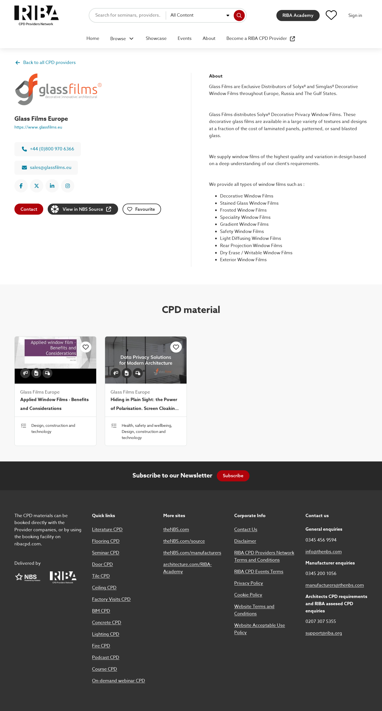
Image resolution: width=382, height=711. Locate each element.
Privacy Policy (248, 583)
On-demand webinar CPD (118, 680)
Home (92, 38)
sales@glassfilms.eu (46, 167)
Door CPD (102, 564)
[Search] (239, 15)
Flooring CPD (105, 541)
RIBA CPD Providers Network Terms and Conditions (264, 556)
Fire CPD (101, 646)
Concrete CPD (106, 622)
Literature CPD (107, 529)
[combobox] (199, 15)
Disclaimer (245, 541)
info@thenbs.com (323, 551)
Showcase (156, 38)
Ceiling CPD (104, 587)
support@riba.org (323, 633)
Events (185, 38)
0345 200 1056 (321, 573)
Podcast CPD (105, 657)
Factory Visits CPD (111, 599)
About (209, 38)
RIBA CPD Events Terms (258, 571)
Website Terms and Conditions (254, 610)
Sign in (355, 15)
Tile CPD (101, 576)
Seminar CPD (105, 553)
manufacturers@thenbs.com (334, 585)
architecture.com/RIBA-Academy (187, 568)
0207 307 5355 (320, 621)
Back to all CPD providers (45, 62)
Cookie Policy (248, 595)
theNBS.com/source (184, 541)
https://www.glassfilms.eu (38, 127)
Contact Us (245, 529)
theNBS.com (176, 529)
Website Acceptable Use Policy (259, 629)
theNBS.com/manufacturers (192, 553)
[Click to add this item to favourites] (85, 347)
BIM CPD (101, 611)
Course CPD (104, 669)
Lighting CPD (105, 634)
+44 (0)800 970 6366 (48, 149)
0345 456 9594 (321, 540)
